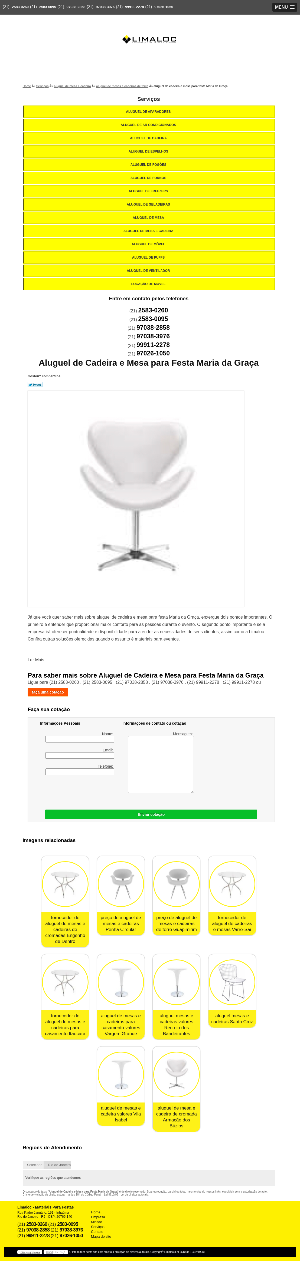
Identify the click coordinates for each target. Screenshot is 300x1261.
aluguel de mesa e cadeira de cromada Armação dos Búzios (176, 1116)
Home (95, 1212)
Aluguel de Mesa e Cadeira (148, 231)
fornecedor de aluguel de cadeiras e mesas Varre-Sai (232, 923)
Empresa (98, 1217)
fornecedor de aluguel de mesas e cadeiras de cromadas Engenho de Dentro (65, 929)
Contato (97, 1232)
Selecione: (35, 1165)
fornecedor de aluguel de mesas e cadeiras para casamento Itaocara (65, 1024)
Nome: (79, 737)
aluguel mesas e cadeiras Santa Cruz (232, 1018)
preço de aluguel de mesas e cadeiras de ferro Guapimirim (176, 923)
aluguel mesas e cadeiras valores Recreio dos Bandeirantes (176, 1024)
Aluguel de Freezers (149, 191)
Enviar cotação (151, 814)
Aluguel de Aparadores (148, 112)
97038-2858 (76, 7)
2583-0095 (47, 7)
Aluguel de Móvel (149, 244)
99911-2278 (134, 7)
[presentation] (110, 790)
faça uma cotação (48, 692)
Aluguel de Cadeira (149, 138)
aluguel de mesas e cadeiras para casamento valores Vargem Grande (121, 1024)
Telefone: (79, 769)
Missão (96, 1222)
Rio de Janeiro (59, 1165)
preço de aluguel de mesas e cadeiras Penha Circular (121, 923)
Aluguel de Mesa (149, 218)
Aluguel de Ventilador (149, 271)
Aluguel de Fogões (149, 165)
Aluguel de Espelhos (149, 151)
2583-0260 (20, 7)
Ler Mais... (38, 660)
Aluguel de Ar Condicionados (149, 125)
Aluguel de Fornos (149, 178)
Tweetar (35, 384)
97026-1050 (163, 7)
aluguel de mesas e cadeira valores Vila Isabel (121, 1114)
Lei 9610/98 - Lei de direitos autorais (126, 1194)
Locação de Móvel (149, 284)
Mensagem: (161, 762)
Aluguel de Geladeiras (149, 204)
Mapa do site (101, 1236)
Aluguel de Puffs (149, 257)
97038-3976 (105, 7)
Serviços (148, 99)
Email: (79, 753)
